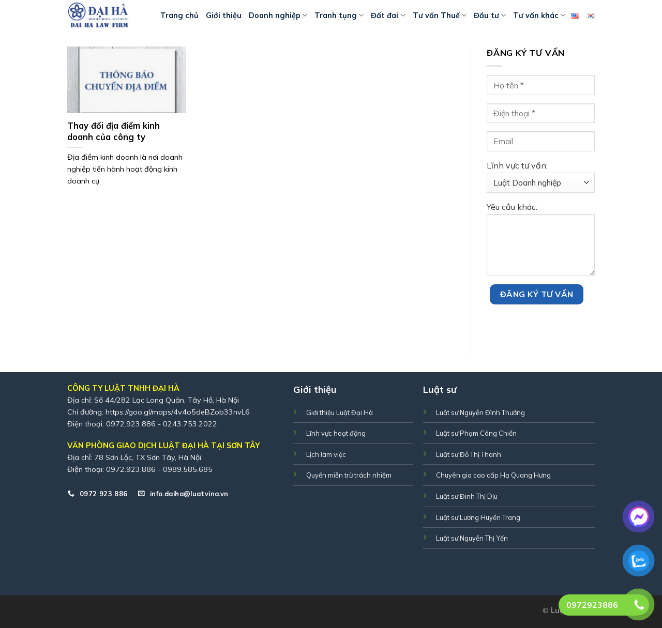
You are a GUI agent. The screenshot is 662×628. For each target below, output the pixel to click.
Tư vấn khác (539, 15)
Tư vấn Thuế (440, 15)
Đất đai (388, 15)
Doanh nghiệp (278, 15)
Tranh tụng (339, 15)
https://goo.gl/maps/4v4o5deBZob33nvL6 (178, 412)
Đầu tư (490, 15)
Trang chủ (179, 15)
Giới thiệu (224, 15)
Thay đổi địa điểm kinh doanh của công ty (113, 131)
